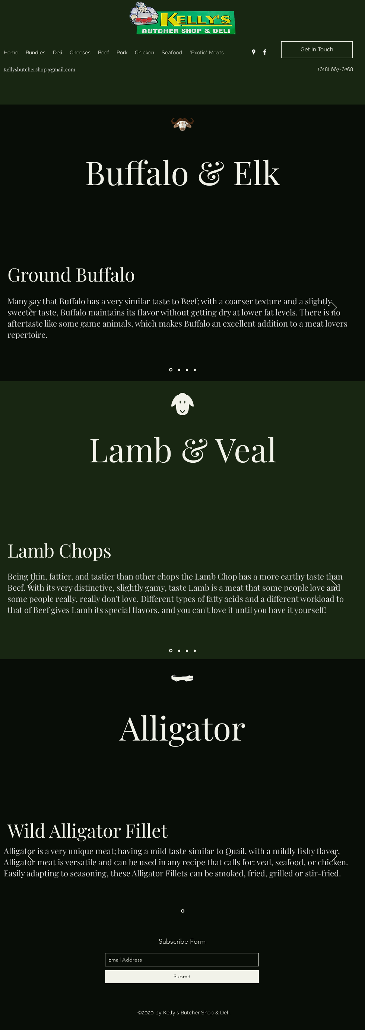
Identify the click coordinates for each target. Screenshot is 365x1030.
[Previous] (31, 308)
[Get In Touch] (317, 49)
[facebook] (265, 52)
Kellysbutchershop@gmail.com (39, 69)
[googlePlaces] (253, 52)
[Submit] (182, 976)
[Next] (334, 308)
